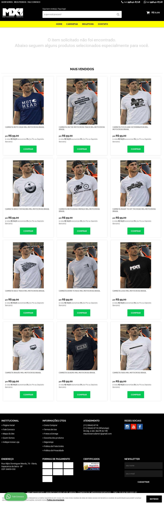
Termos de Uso (50, 429)
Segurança (48, 442)
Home (59, 24)
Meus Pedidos (20, 2)
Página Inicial (9, 425)
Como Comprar (50, 425)
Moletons (88, 24)
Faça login (62, 9)
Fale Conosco (34, 2)
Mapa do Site (8, 433)
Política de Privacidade (54, 450)
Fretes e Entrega (51, 433)
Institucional (10, 420)
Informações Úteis (54, 420)
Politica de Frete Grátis (54, 446)
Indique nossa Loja (11, 442)
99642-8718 (132, 2)
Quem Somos (7, 2)
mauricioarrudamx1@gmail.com (97, 433)
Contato (103, 24)
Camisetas (72, 24)
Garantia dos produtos (54, 437)
